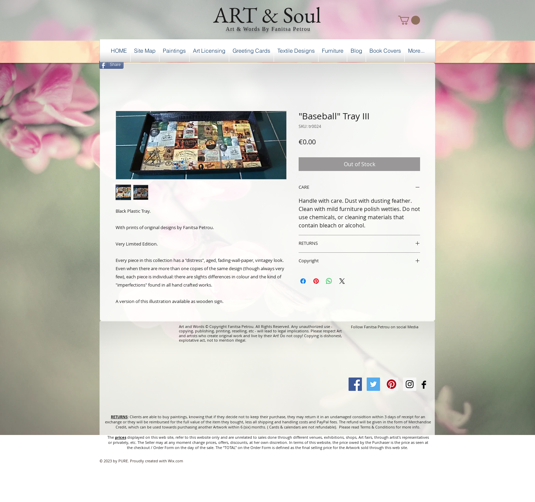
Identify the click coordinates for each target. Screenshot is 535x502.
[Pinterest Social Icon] (391, 384)
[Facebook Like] (417, 63)
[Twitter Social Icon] (373, 384)
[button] (409, 20)
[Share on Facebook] (303, 281)
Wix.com (175, 460)
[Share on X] (342, 281)
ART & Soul (267, 14)
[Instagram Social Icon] (409, 384)
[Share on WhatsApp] (329, 281)
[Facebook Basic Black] (424, 385)
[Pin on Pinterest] (316, 281)
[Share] (111, 65)
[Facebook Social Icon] (355, 384)
